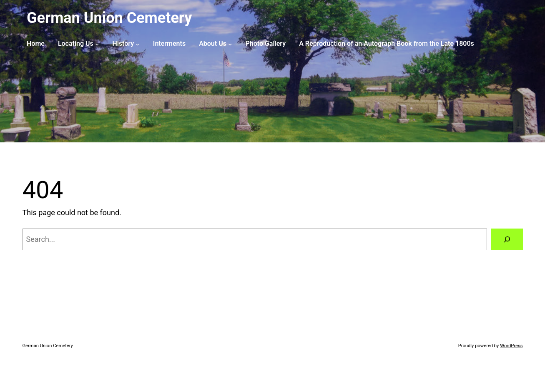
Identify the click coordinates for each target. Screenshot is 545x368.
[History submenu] (138, 44)
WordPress (511, 345)
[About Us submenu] (230, 44)
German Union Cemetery (109, 18)
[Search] (507, 239)
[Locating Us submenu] (97, 44)
